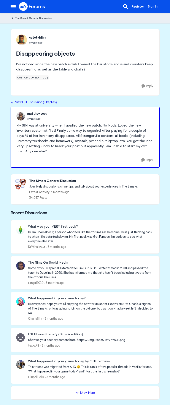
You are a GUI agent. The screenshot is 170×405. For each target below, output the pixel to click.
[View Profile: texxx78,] (20, 337)
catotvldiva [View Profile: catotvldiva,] (37, 37)
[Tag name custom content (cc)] (32, 77)
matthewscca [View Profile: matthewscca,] (37, 114)
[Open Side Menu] (13, 6)
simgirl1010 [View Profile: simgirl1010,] (35, 283)
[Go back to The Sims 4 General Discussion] (83, 181)
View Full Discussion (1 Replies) (34, 102)
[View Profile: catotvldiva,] (21, 39)
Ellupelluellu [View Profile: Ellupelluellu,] (36, 377)
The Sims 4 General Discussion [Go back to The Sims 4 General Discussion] (31, 18)
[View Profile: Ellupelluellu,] (20, 364)
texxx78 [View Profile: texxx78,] (33, 345)
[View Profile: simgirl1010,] (20, 265)
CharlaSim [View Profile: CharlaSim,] (35, 319)
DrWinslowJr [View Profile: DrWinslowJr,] (36, 247)
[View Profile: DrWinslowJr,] (20, 229)
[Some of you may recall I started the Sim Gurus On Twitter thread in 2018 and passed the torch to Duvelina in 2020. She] (91, 272)
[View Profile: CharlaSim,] (20, 301)
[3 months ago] (56, 247)
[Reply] (147, 86)
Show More (85, 393)
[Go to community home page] (32, 6)
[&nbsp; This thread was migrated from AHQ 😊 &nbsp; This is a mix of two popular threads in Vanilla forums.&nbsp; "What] (91, 369)
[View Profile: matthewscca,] (20, 116)
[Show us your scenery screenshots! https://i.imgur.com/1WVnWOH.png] (91, 340)
